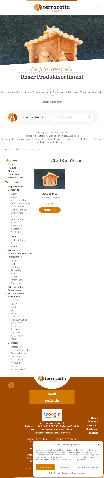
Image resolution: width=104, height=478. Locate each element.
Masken (14, 196)
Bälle (10, 164)
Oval (13, 263)
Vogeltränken (17, 225)
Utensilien (13, 342)
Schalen (14, 276)
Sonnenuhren (17, 212)
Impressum (83, 473)
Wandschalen (17, 283)
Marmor (11, 160)
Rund (13, 273)
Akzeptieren (45, 467)
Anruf (52, 393)
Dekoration (14, 189)
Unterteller (16, 356)
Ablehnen (65, 467)
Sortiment (92, 429)
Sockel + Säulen (16, 293)
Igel (12, 310)
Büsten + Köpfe (18, 240)
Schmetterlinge (18, 206)
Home (94, 417)
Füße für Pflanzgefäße (21, 350)
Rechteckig (16, 270)
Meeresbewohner (19, 200)
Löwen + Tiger (17, 316)
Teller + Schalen (16, 177)
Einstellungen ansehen (88, 467)
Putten (14, 243)
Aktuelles (92, 425)
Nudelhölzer (14, 174)
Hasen (14, 303)
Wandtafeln (16, 228)
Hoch (13, 260)
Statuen (14, 246)
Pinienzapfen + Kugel (20, 203)
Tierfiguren (14, 296)
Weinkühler (16, 362)
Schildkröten (16, 322)
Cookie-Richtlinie (55, 473)
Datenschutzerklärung (70, 473)
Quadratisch (16, 267)
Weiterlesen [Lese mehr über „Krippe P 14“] (50, 210)
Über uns (92, 421)
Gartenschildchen (19, 353)
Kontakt (93, 432)
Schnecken (16, 326)
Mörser (11, 171)
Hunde (14, 307)
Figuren (12, 236)
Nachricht (52, 400)
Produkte (9, 149)
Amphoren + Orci (16, 186)
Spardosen (16, 216)
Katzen (14, 313)
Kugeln (14, 193)
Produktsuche (33, 117)
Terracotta (13, 182)
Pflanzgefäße (15, 256)
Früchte (12, 167)
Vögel (13, 222)
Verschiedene (17, 219)
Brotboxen (16, 346)
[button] (98, 444)
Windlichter (16, 232)
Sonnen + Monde (19, 209)
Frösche (14, 300)
